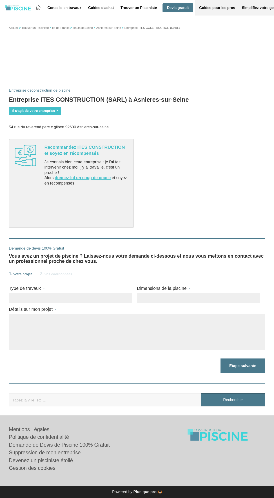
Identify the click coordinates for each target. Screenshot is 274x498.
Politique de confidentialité (39, 437)
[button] (64, 8)
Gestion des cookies (32, 468)
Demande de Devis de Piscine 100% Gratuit (59, 445)
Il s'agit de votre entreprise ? (35, 111)
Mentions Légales (29, 429)
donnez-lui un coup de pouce (83, 178)
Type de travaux (27, 288)
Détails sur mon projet (32, 309)
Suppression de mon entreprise (45, 452)
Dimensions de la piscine (163, 288)
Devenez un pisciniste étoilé (41, 460)
